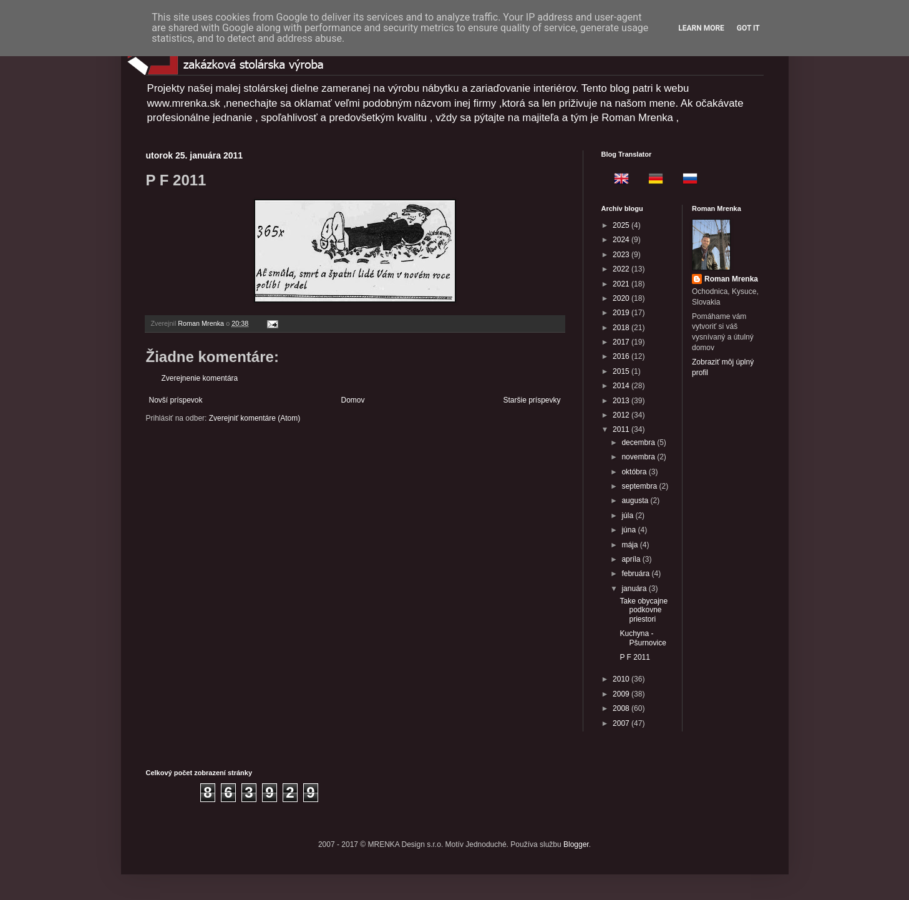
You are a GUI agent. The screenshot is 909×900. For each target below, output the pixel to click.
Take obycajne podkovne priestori (644, 610)
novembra (639, 456)
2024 (622, 239)
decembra (639, 442)
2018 (622, 327)
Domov (352, 400)
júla (628, 515)
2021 (622, 284)
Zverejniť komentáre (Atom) (255, 418)
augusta (635, 500)
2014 (622, 385)
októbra (634, 471)
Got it (748, 28)
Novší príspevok (176, 400)
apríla (631, 559)
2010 (622, 679)
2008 (622, 708)
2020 (622, 298)
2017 (622, 342)
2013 (622, 400)
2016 (622, 356)
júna (629, 530)
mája (630, 544)
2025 (622, 225)
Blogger (576, 844)
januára (634, 588)
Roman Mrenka (731, 279)
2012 (622, 415)
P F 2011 (634, 657)
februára (636, 573)
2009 (622, 694)
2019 (622, 312)
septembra (640, 486)
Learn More (701, 28)
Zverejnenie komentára (200, 378)
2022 (622, 269)
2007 (622, 723)
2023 (622, 254)
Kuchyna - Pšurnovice (643, 638)
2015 (622, 371)
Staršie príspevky (531, 400)
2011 (622, 429)
